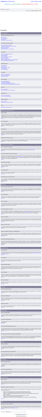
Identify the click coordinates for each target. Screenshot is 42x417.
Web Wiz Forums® (21, 414)
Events (33, 10)
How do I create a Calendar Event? (6, 96)
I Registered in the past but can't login (6, 40)
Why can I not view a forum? (5, 58)
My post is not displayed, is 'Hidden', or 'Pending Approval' (9, 59)
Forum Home (3, 9)
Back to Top (2, 118)
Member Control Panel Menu (32, 148)
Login (40, 10)
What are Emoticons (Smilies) (5, 67)
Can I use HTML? (3, 66)
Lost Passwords (3, 39)
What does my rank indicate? (5, 47)
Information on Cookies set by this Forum (7, 102)
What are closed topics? (4, 69)
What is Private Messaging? (5, 81)
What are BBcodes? (4, 65)
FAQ (27, 10)
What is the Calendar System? (5, 95)
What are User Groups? (4, 76)
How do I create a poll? (4, 57)
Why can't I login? (3, 37)
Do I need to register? (4, 38)
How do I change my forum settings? (6, 45)
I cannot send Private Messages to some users (8, 83)
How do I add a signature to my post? (6, 56)
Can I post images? (4, 68)
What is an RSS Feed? (4, 89)
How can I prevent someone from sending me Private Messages (10, 84)
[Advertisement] (21, 20)
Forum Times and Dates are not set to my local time (8, 46)
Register (37, 10)
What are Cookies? (4, 101)
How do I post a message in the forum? (7, 54)
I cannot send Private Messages (5, 82)
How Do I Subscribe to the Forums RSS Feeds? (8, 90)
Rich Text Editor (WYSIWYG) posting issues (7, 60)
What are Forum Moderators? (5, 75)
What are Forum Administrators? (6, 74)
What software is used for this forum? (6, 107)
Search (30, 10)
